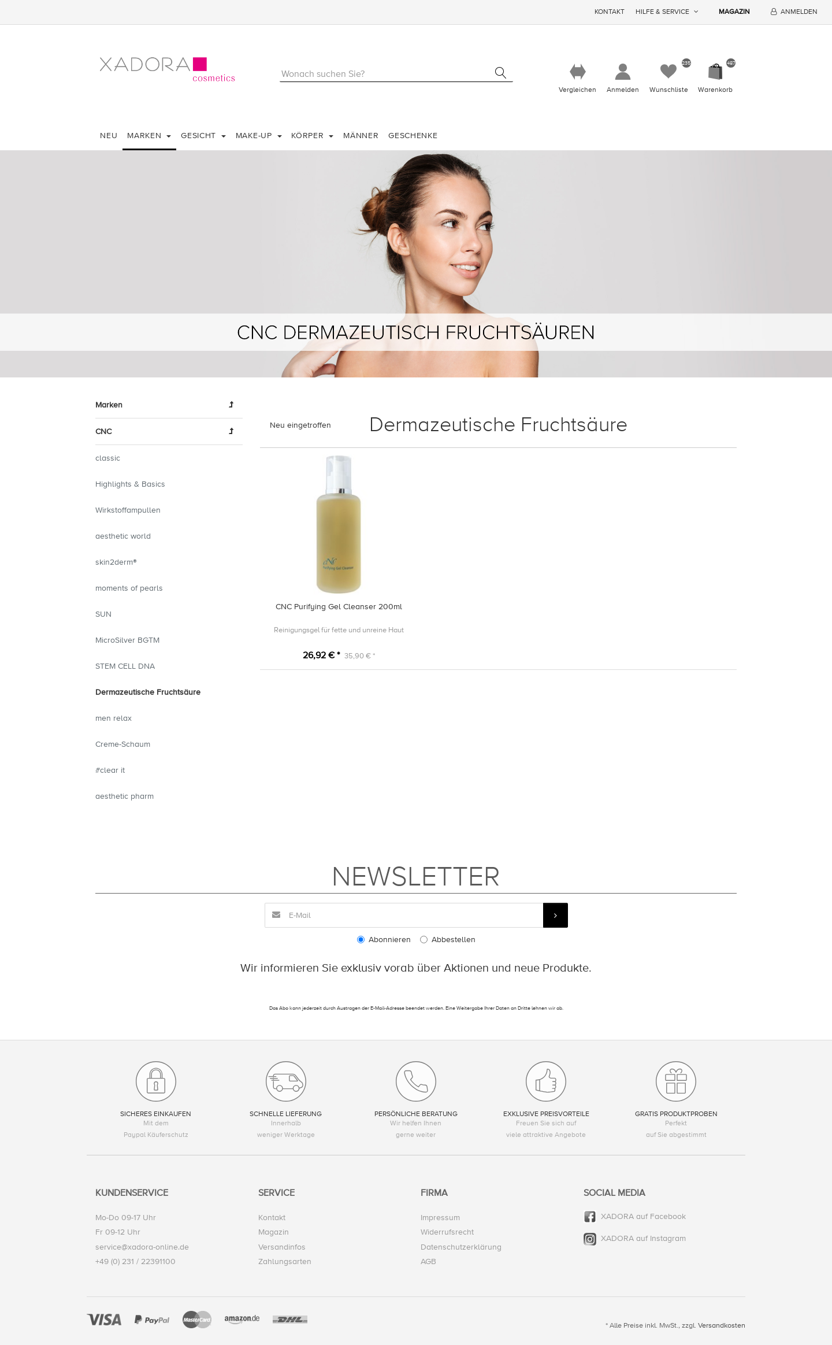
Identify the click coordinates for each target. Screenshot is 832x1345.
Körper (308, 135)
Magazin (734, 12)
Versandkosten (721, 1325)
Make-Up (255, 135)
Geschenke (412, 135)
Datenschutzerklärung (461, 1247)
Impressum (440, 1217)
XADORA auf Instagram (643, 1239)
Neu (108, 135)
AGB (428, 1261)
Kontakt (610, 12)
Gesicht (200, 135)
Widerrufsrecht (447, 1232)
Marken (145, 135)
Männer (360, 135)
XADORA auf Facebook (643, 1216)
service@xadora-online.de (142, 1247)
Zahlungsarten (284, 1261)
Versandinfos (282, 1247)
